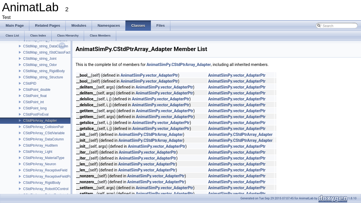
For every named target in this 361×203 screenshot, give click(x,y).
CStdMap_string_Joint (39, 59)
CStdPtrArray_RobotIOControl (46, 189)
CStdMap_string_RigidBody (44, 71)
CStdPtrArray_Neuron (39, 164)
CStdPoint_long (35, 108)
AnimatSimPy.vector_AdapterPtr (149, 75)
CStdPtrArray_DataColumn (43, 139)
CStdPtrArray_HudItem (40, 145)
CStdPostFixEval (36, 114)
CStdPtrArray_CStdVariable (44, 133)
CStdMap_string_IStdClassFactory (49, 52)
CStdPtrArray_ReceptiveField (45, 170)
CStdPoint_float (35, 96)
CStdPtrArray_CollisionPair (43, 127)
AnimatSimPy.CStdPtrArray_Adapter (178, 64)
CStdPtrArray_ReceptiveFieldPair (48, 176)
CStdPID (29, 83)
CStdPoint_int (33, 102)
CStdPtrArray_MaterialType (43, 158)
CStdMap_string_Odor (40, 65)
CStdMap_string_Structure (43, 77)
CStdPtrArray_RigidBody (41, 183)
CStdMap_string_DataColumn (45, 46)
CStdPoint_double (36, 90)
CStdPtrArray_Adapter (40, 121)
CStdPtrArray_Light (37, 152)
